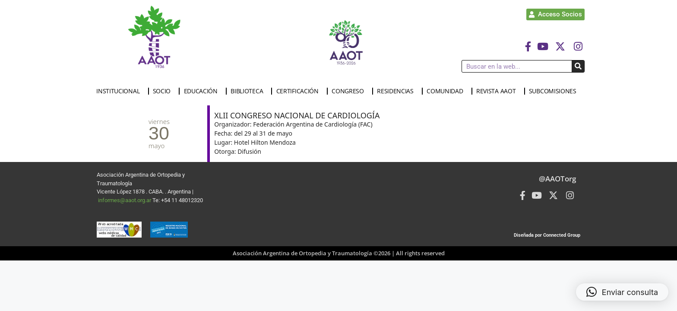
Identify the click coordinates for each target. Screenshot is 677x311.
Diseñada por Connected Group (547, 235)
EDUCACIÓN (203, 91)
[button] (622, 292)
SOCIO (164, 91)
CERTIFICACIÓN (299, 91)
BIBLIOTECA (249, 91)
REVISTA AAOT (498, 91)
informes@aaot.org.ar (125, 200)
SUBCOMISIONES (555, 91)
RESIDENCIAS (397, 91)
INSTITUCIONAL (120, 91)
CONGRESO (350, 91)
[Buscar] (578, 66)
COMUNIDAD (447, 91)
